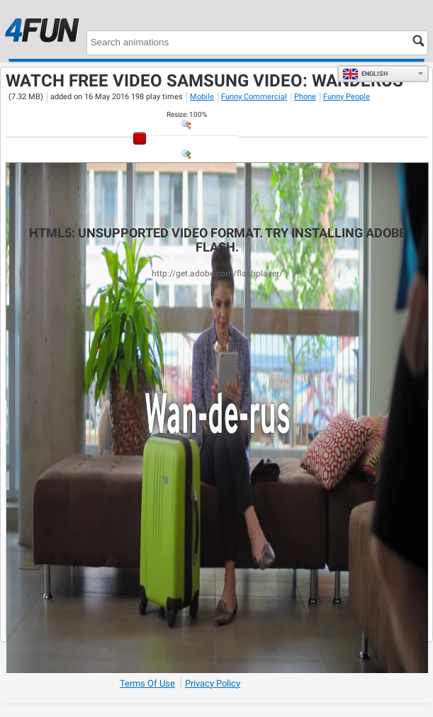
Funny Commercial (254, 96)
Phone (305, 96)
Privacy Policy (212, 683)
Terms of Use (147, 683)
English (365, 73)
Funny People (346, 96)
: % (187, 114)
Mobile (202, 96)
